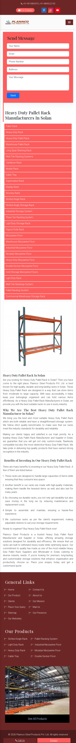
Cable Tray (11, 174)
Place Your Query (16, 607)
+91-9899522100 (47, 3)
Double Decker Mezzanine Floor (22, 266)
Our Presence (40, 612)
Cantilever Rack (14, 162)
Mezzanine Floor (14, 235)
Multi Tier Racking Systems (19, 156)
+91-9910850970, (31, 3)
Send (13, 95)
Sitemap (12, 612)
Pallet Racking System (17, 290)
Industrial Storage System (19, 211)
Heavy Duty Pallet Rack (17, 138)
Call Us (20, 740)
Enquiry (54, 740)
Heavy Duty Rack (14, 132)
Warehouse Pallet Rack (17, 144)
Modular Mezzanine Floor (19, 253)
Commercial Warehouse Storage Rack (25, 296)
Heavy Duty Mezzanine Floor (20, 260)
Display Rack (12, 187)
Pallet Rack (11, 126)
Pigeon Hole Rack (15, 229)
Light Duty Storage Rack (18, 223)
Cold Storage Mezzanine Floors (22, 272)
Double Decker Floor (45, 656)
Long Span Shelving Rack (19, 150)
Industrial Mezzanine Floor (19, 247)
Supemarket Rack (15, 180)
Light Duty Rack (14, 278)
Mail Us (36, 607)
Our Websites (15, 618)
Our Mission (38, 601)
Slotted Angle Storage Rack (20, 205)
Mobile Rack (12, 168)
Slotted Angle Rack (15, 199)
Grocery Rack (13, 193)
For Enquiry (25, 10)
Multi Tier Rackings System (19, 284)
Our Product (14, 595)
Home (11, 589)
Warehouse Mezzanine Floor (20, 241)
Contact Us (38, 589)
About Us (37, 595)
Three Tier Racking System (19, 217)
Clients (11, 601)
